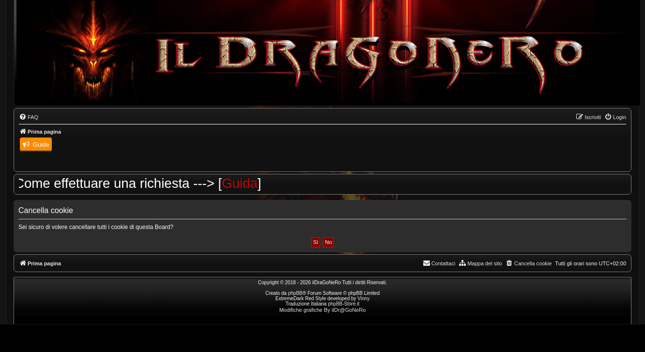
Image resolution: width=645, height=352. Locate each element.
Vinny (363, 298)
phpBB (295, 293)
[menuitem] (28, 117)
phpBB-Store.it (343, 303)
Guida (245, 183)
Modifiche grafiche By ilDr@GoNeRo (322, 310)
